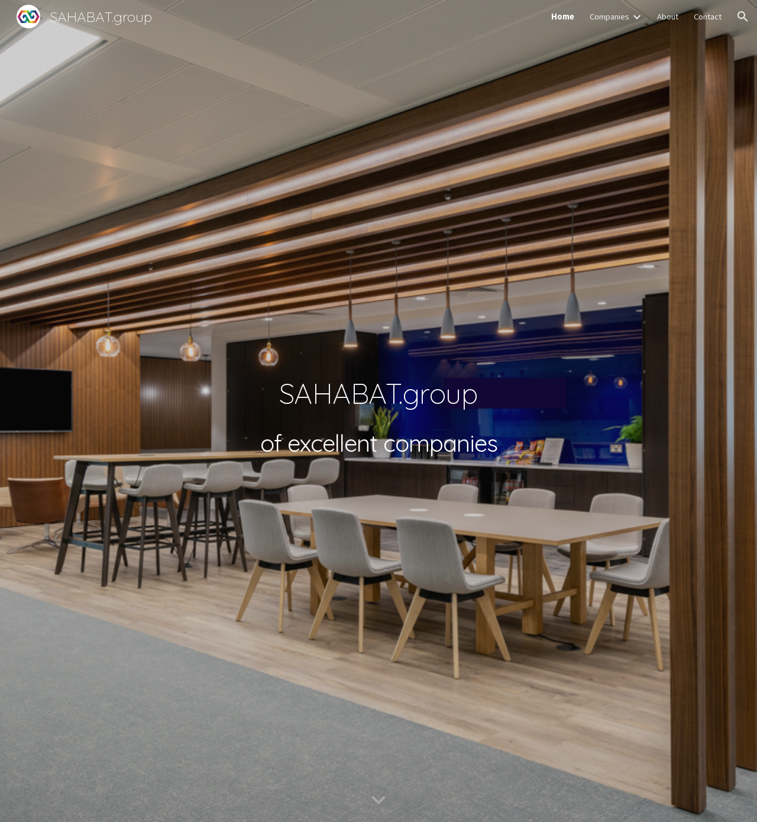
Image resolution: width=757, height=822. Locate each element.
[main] (378, 411)
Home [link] (562, 16)
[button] (743, 16)
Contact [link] (708, 16)
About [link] (667, 16)
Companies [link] (609, 16)
